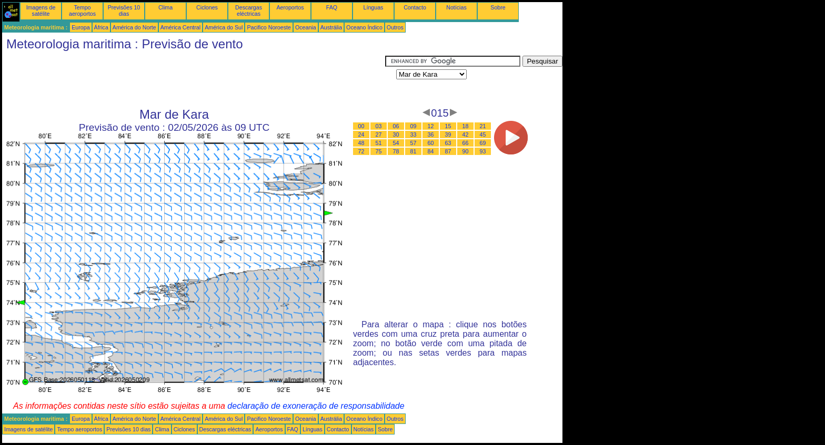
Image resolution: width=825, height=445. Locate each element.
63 (448, 143)
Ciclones (207, 7)
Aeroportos (290, 7)
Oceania (305, 27)
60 (431, 143)
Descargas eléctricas (248, 10)
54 (396, 143)
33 (413, 134)
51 (379, 143)
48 (361, 143)
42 (465, 134)
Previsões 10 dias (124, 10)
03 (379, 126)
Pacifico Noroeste (269, 27)
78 (396, 151)
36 (431, 134)
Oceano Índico (364, 27)
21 (483, 126)
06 (396, 126)
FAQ (331, 7)
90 (465, 151)
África (101, 27)
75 (379, 151)
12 (431, 126)
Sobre (497, 7)
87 (448, 151)
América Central (180, 27)
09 (413, 126)
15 (448, 126)
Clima (165, 7)
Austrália (331, 27)
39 (448, 134)
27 (379, 134)
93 (483, 151)
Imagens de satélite (41, 10)
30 (396, 134)
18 (465, 126)
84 (431, 151)
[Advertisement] (193, 79)
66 (465, 143)
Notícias (456, 7)
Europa (80, 27)
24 (361, 134)
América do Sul (224, 27)
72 (361, 151)
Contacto (415, 7)
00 (361, 126)
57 (413, 143)
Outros (395, 27)
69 (483, 143)
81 (413, 151)
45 (483, 134)
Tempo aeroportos (82, 10)
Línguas (374, 7)
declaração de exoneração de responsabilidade (315, 405)
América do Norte (134, 27)
